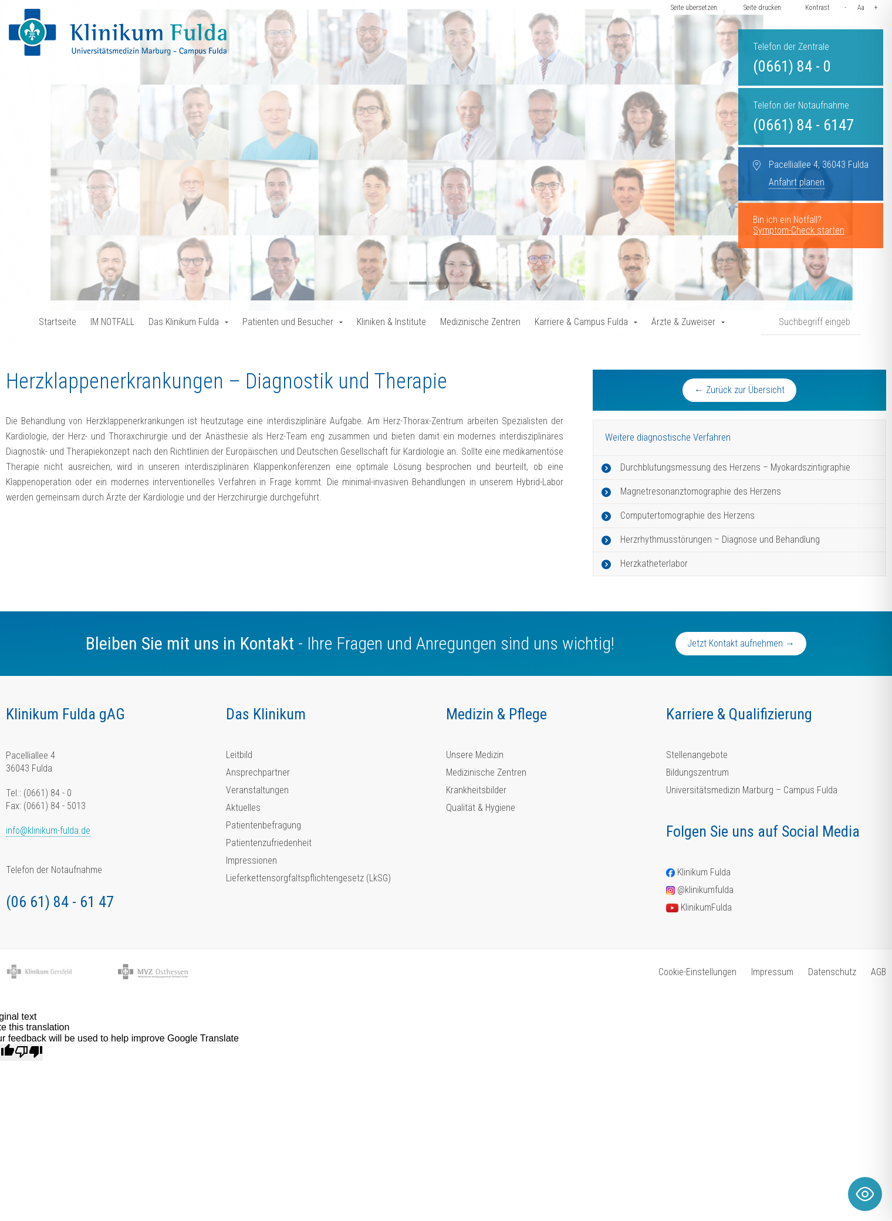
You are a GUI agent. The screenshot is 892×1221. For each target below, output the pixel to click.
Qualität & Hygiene (480, 807)
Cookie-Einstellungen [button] (697, 972)
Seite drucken (762, 8)
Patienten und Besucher (287, 321)
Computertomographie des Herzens (687, 515)
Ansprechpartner (258, 772)
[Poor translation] (29, 1052)
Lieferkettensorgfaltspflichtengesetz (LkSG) (308, 878)
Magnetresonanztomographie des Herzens (700, 491)
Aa (860, 8)
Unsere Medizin (475, 754)
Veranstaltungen (257, 790)
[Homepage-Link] (118, 32)
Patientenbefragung (263, 825)
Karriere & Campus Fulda (581, 321)
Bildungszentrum (697, 772)
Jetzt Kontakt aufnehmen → (741, 643)
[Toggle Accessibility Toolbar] (865, 1194)
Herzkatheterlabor (654, 563)
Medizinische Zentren (480, 321)
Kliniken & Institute (391, 321)
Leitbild (239, 754)
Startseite (57, 321)
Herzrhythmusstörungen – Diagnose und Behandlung (720, 539)
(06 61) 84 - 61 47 (60, 901)
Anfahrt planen (797, 182)
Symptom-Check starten (798, 230)
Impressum (772, 972)
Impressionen (251, 860)
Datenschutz (832, 972)
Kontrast (817, 8)
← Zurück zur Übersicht (739, 389)
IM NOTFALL (112, 321)
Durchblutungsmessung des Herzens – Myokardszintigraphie (735, 467)
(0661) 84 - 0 (792, 66)
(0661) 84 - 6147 (803, 125)
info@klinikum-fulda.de (48, 830)
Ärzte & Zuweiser (683, 321)
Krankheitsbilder (476, 790)
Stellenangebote (697, 754)
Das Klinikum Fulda (183, 321)
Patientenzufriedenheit (269, 842)
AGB (878, 972)
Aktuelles (243, 807)
